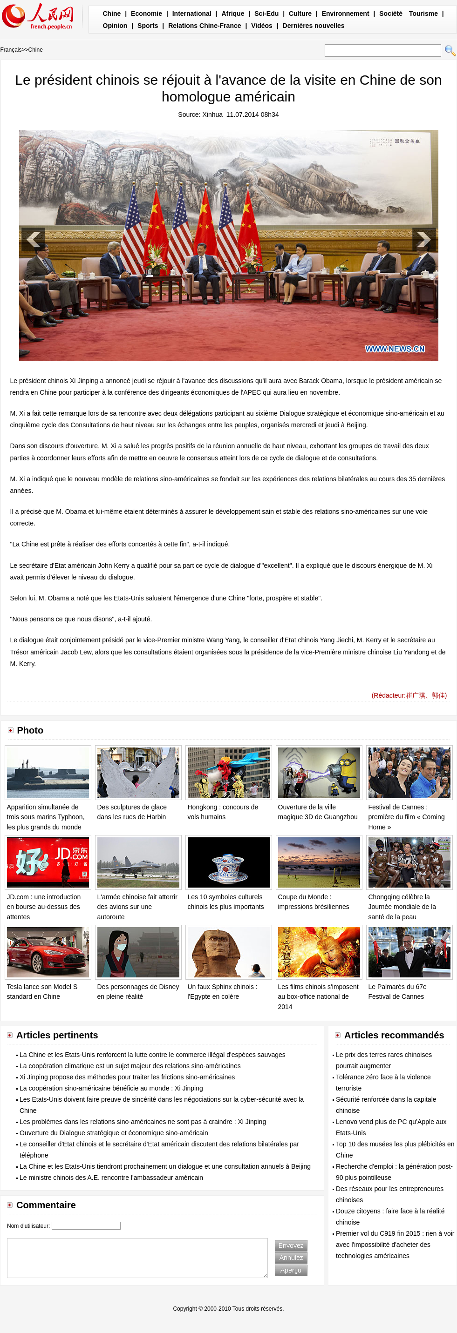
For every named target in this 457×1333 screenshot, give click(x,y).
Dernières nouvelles (314, 25)
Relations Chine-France (204, 25)
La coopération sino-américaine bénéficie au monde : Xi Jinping (111, 1088)
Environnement (345, 13)
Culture (300, 13)
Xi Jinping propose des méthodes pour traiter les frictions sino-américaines (127, 1077)
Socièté (390, 13)
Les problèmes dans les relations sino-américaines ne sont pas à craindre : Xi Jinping (143, 1121)
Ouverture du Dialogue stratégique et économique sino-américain (114, 1133)
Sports (147, 25)
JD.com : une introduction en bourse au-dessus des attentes (44, 907)
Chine (112, 13)
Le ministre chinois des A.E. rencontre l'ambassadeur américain (111, 1177)
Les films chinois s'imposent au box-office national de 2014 (318, 996)
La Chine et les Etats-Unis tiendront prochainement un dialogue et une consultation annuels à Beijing (165, 1166)
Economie (146, 13)
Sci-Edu (266, 13)
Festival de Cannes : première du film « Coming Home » (406, 817)
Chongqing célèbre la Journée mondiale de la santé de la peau (402, 907)
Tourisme (423, 13)
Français (11, 50)
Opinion (115, 25)
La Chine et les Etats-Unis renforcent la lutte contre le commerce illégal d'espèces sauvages (153, 1054)
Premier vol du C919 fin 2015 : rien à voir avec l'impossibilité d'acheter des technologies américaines (395, 1244)
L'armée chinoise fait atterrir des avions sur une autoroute (137, 907)
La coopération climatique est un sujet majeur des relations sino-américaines (130, 1066)
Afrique (232, 13)
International (191, 13)
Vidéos (262, 25)
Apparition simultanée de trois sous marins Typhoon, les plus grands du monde (46, 817)
